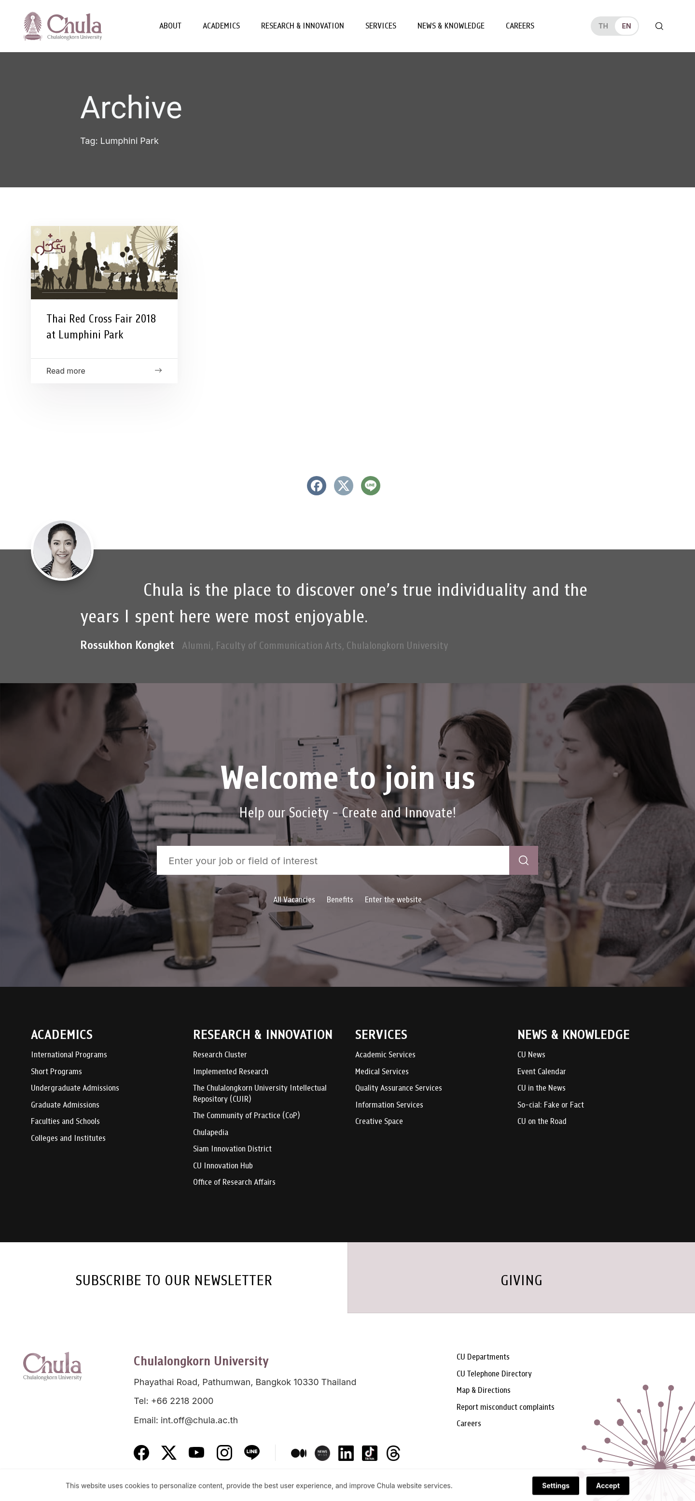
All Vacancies (294, 900)
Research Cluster (220, 1055)
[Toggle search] (659, 26)
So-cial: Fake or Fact (550, 1105)
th (603, 26)
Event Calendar (541, 1072)
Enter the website (393, 900)
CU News (531, 1055)
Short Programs (56, 1072)
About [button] (170, 26)
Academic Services (385, 1055)
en (626, 26)
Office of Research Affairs (234, 1182)
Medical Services (382, 1072)
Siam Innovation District (232, 1149)
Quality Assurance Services (398, 1088)
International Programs (69, 1055)
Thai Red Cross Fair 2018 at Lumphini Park (101, 326)
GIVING (521, 1280)
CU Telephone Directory (494, 1374)
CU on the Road (542, 1121)
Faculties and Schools (65, 1121)
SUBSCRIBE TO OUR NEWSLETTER (173, 1280)
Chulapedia (210, 1132)
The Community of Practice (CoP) (246, 1116)
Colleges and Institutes (68, 1138)
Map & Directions (484, 1390)
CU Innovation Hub (223, 1166)
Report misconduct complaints (506, 1407)
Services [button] (380, 26)
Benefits (340, 900)
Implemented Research (230, 1072)
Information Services (389, 1105)
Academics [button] (221, 26)
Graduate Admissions (65, 1105)
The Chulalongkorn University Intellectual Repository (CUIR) (260, 1094)
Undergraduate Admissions (75, 1088)
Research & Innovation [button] (302, 26)
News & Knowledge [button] (451, 26)
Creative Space (379, 1121)
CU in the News (541, 1088)
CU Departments (483, 1357)
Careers (520, 26)
